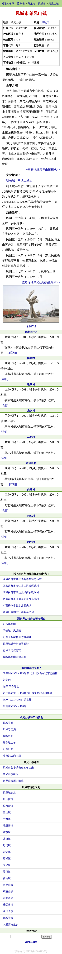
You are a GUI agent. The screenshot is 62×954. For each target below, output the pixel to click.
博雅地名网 (7, 3)
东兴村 (31, 410)
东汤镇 (7, 852)
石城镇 (7, 858)
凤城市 (42, 3)
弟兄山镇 (53, 3)
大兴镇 (7, 865)
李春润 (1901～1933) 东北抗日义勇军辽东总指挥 (30, 673)
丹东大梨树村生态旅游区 (17, 637)
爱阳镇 (7, 871)
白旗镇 (7, 819)
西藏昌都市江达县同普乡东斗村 (21, 599)
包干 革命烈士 (11, 686)
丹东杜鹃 (8, 749)
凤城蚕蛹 (8, 722)
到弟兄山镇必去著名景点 (31, 618)
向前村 (31, 489)
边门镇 (7, 845)
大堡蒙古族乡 (10, 924)
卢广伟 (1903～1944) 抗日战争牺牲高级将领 (27, 693)
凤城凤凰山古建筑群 (14, 657)
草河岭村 (31, 463)
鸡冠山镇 (8, 891)
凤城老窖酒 (9, 729)
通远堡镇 (8, 904)
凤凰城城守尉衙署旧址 (16, 643)
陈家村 (31, 358)
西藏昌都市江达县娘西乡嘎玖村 (21, 592)
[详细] (13, 353)
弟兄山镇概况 (10, 774)
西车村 (31, 516)
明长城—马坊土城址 (19, 180)
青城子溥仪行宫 (12, 650)
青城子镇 (8, 917)
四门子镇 (8, 911)
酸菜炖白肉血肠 (12, 755)
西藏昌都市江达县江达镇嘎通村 (21, 585)
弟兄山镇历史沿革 (13, 780)
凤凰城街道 (9, 792)
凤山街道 (8, 799)
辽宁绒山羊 (9, 742)
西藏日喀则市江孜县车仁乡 (18, 612)
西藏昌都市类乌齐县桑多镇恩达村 (22, 579)
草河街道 (8, 805)
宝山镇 (7, 812)
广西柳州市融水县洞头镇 (17, 605)
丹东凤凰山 (9, 624)
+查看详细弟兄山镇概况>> (43, 169)
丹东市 (31, 3)
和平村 (31, 542)
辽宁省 (21, 3)
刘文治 (7, 680)
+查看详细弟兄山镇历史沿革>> (40, 282)
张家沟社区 (31, 332)
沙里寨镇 (8, 825)
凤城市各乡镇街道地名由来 (18, 767)
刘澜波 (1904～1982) (14, 706)
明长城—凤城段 (12, 630)
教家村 (31, 384)
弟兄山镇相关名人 (31, 668)
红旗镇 (7, 832)
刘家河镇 (8, 898)
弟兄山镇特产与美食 (31, 717)
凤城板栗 (8, 736)
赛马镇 (7, 878)
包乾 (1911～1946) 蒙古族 (17, 699)
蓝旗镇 (7, 838)
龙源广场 (31, 326)
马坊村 (31, 437)
